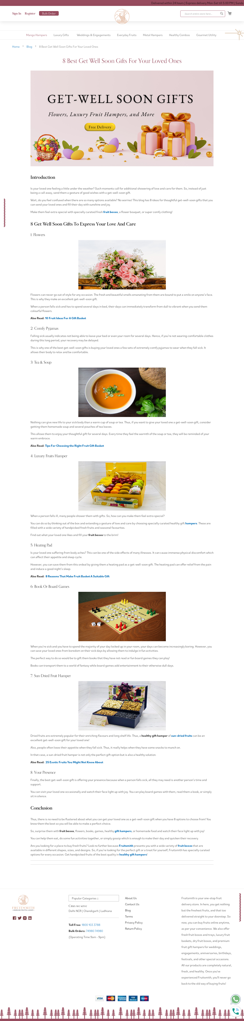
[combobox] (202, 13)
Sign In (16, 13)
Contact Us (132, 904)
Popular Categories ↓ (85, 898)
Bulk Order (49, 13)
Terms (129, 916)
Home (16, 46)
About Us (131, 898)
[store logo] (122, 16)
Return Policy (133, 928)
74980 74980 (94, 931)
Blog (29, 46)
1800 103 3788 (91, 925)
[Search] (221, 13)
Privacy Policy (134, 922)
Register (30, 13)
